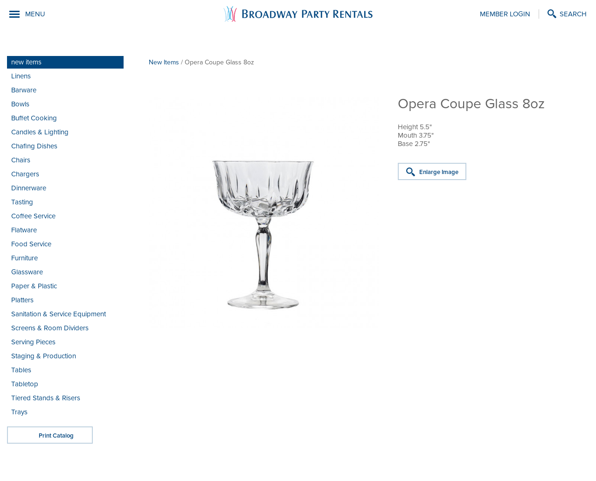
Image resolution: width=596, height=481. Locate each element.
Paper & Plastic (34, 286)
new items (26, 62)
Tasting (22, 202)
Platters (22, 300)
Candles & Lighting (40, 132)
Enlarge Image (438, 172)
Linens (21, 76)
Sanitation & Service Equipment (58, 314)
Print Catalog (56, 435)
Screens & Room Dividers (50, 328)
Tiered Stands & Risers (45, 398)
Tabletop (24, 384)
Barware (23, 90)
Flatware (24, 230)
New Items (164, 62)
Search (573, 14)
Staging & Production (43, 356)
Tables (21, 370)
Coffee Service (33, 216)
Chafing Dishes (34, 146)
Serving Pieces (33, 342)
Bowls (20, 104)
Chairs (20, 160)
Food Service (31, 244)
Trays (19, 412)
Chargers (25, 174)
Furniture (24, 258)
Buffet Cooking (34, 118)
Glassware (27, 272)
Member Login (505, 14)
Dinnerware (28, 188)
